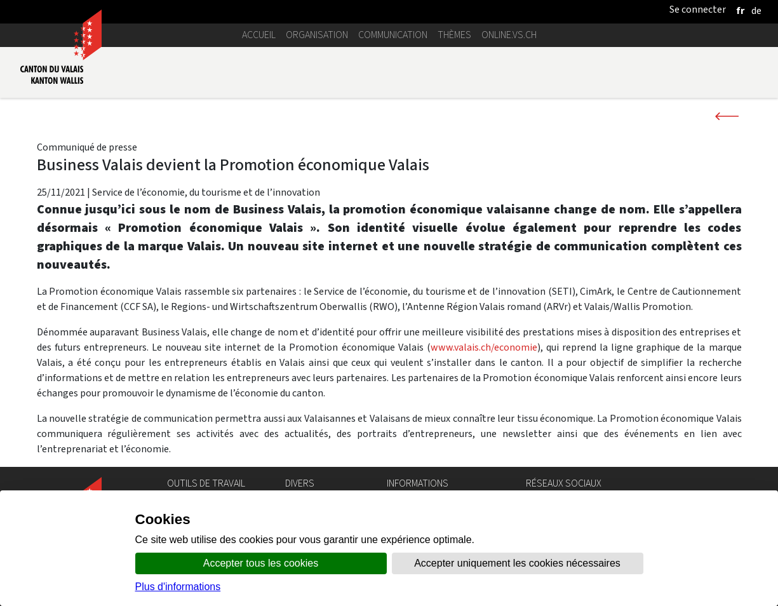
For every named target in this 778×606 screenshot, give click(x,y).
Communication (392, 34)
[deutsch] (756, 10)
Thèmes (454, 34)
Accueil (259, 34)
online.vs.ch (509, 34)
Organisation (317, 34)
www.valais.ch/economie (484, 347)
